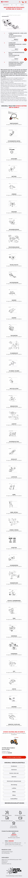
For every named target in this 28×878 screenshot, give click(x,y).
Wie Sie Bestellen (6, 853)
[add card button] (25, 40)
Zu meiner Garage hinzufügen (14, 757)
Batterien (14, 776)
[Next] (16, 5)
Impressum (4, 862)
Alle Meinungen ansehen (14, 837)
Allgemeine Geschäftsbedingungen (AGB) (11, 859)
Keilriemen (14, 769)
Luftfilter (14, 788)
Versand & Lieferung (6, 863)
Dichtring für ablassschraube (14, 781)
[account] (20, 2)
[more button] (23, 40)
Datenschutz (5, 861)
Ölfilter (14, 791)
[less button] (19, 40)
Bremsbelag (14, 784)
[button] (14, 741)
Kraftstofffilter (14, 798)
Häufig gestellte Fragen (7, 851)
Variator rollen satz (14, 773)
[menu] (26, 1)
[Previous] (12, 5)
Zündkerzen (14, 766)
